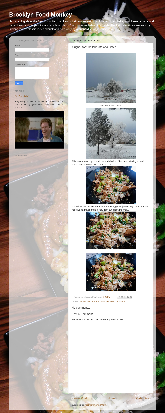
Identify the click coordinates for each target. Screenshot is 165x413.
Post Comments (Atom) (96, 405)
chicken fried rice (87, 301)
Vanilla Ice (120, 301)
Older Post (143, 398)
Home (111, 398)
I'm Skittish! (22, 96)
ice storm (100, 301)
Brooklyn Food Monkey (40, 14)
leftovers (110, 301)
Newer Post (79, 398)
